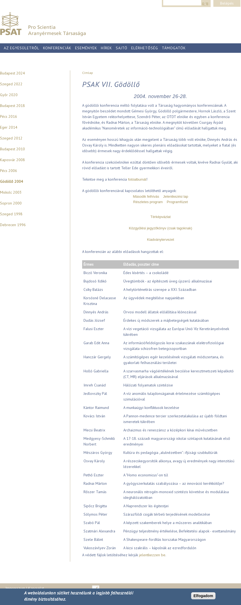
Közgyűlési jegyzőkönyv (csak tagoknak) (160, 228)
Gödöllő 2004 (11, 181)
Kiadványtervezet (160, 240)
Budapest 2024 (12, 73)
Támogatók (174, 47)
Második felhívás (146, 196)
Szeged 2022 (11, 84)
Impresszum (15, 588)
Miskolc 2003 (11, 192)
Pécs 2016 (8, 116)
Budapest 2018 (12, 105)
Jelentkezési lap (175, 196)
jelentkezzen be (152, 554)
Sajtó (121, 47)
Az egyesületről (21, 47)
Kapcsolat (36, 588)
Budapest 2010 (12, 149)
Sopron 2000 (11, 203)
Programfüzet (177, 202)
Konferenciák (57, 47)
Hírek (106, 47)
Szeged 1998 (11, 214)
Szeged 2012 (11, 138)
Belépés (227, 3)
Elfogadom (203, 596)
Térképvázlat (160, 217)
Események (86, 47)
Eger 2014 (8, 127)
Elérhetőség (144, 47)
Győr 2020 (9, 94)
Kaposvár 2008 (12, 159)
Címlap (87, 73)
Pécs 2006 (8, 170)
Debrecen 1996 (13, 224)
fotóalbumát (137, 179)
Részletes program (148, 202)
